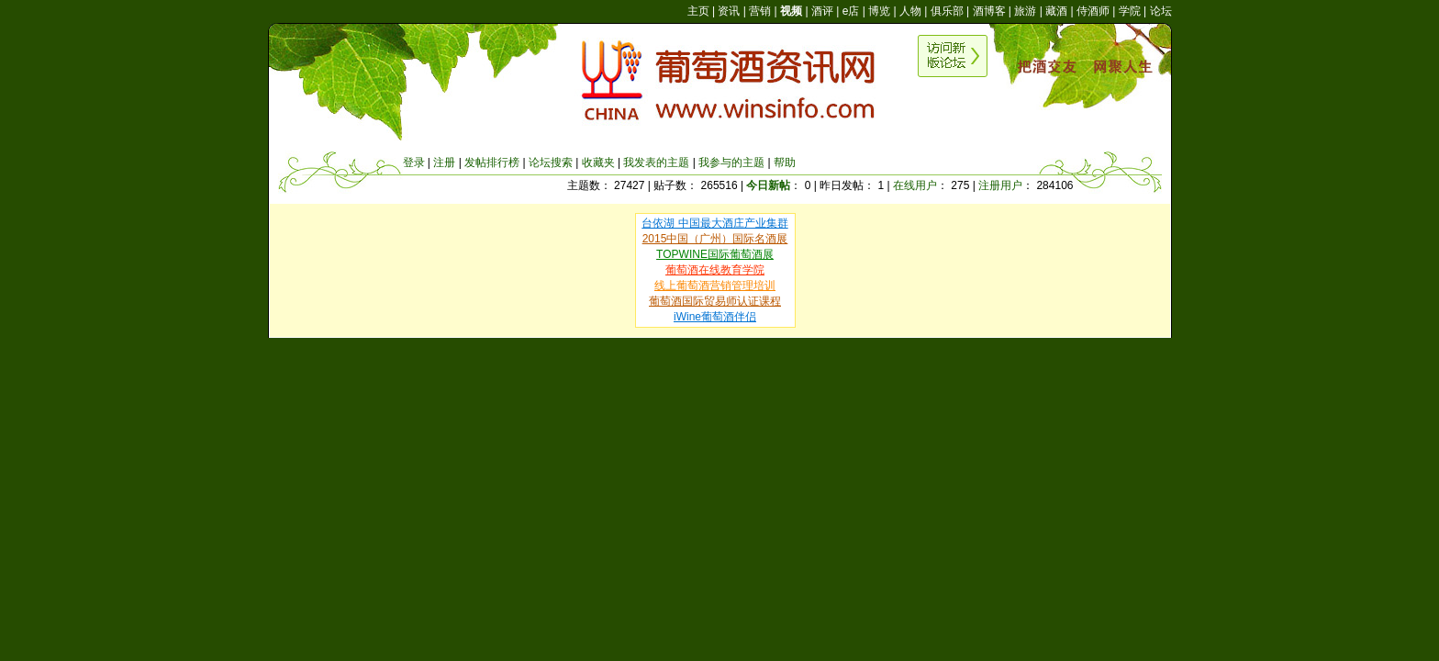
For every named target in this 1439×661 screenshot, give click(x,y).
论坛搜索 (551, 162)
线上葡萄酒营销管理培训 (714, 285)
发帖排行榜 (491, 162)
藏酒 (1056, 11)
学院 (1130, 11)
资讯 (729, 11)
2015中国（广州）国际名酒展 (715, 238)
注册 (444, 162)
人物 (910, 11)
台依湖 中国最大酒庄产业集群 (714, 223)
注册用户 (1000, 185)
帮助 (785, 162)
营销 (760, 11)
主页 (698, 11)
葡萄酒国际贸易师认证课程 (715, 301)
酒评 (822, 11)
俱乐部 (947, 11)
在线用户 (915, 185)
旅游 (1025, 11)
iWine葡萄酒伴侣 (715, 316)
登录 (414, 162)
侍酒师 (1093, 11)
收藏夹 (598, 162)
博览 (879, 11)
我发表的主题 (656, 162)
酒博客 (989, 11)
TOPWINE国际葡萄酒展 (715, 254)
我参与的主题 (731, 162)
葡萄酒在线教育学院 (714, 269)
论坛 (1161, 11)
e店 (851, 11)
